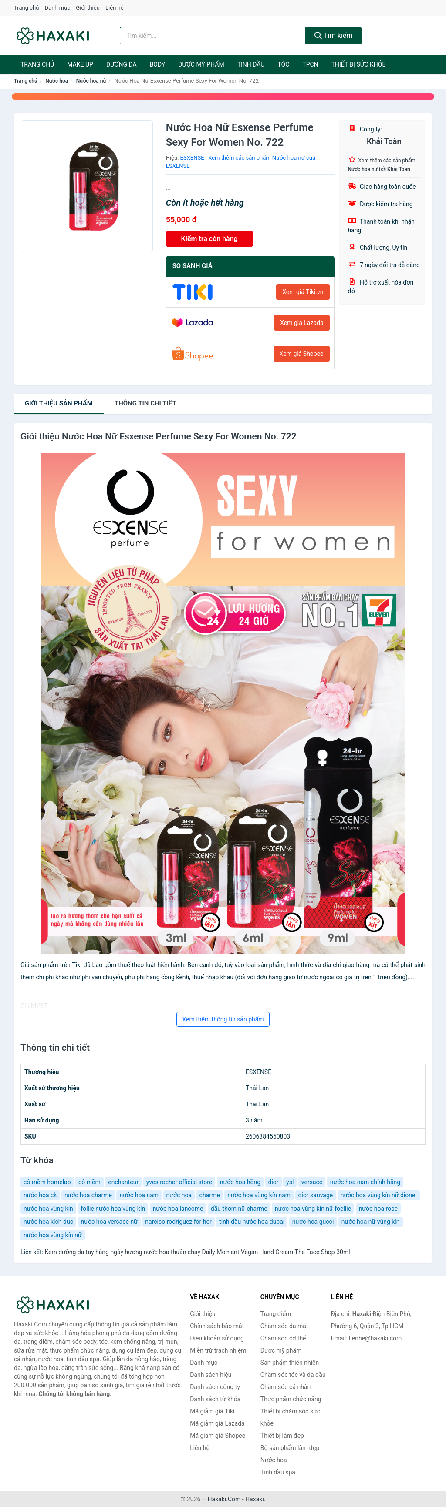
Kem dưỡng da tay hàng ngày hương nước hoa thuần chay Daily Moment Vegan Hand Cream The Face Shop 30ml (197, 1252)
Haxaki (254, 1499)
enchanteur (123, 1182)
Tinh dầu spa (277, 1472)
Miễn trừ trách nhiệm (218, 1350)
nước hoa (179, 1195)
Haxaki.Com (224, 1499)
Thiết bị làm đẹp (282, 1435)
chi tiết (145, 403)
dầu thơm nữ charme (239, 1208)
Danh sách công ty (215, 1386)
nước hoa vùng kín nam (259, 1195)
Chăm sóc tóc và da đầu (293, 1374)
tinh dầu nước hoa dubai (251, 1221)
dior (273, 1182)
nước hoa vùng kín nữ (53, 1235)
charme (209, 1195)
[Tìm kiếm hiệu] (213, 35)
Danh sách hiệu (210, 1374)
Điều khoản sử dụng (217, 1338)
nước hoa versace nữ (109, 1221)
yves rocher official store (179, 1182)
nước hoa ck (40, 1195)
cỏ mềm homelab (47, 1182)
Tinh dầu (251, 64)
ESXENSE (192, 157)
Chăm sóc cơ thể (283, 1338)
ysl (290, 1182)
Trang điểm (275, 1313)
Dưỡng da (121, 64)
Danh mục (58, 7)
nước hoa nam (139, 1195)
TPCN (310, 64)
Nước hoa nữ (91, 81)
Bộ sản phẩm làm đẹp (290, 1447)
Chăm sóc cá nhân (285, 1386)
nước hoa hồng (240, 1182)
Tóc (283, 64)
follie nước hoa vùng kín (113, 1208)
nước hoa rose (378, 1208)
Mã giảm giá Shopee (217, 1435)
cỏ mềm (89, 1182)
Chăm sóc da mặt (284, 1326)
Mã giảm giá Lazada (217, 1423)
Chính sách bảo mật (217, 1326)
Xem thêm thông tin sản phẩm (223, 1019)
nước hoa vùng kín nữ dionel (379, 1195)
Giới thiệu (87, 7)
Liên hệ (114, 7)
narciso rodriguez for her (178, 1221)
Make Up (80, 64)
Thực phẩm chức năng (290, 1399)
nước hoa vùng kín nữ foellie (313, 1208)
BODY (158, 64)
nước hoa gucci (313, 1221)
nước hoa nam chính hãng (365, 1182)
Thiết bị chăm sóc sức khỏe (290, 1417)
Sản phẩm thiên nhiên (289, 1362)
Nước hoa (56, 81)
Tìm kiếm (333, 35)
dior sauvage (315, 1195)
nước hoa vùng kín (48, 1208)
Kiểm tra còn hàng (209, 238)
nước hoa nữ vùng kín (370, 1221)
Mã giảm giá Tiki (212, 1411)
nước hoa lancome (178, 1208)
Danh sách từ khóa (215, 1399)
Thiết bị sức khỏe (358, 64)
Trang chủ (26, 7)
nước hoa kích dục (48, 1221)
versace (311, 1182)
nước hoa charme (88, 1195)
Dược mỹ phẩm (201, 64)
